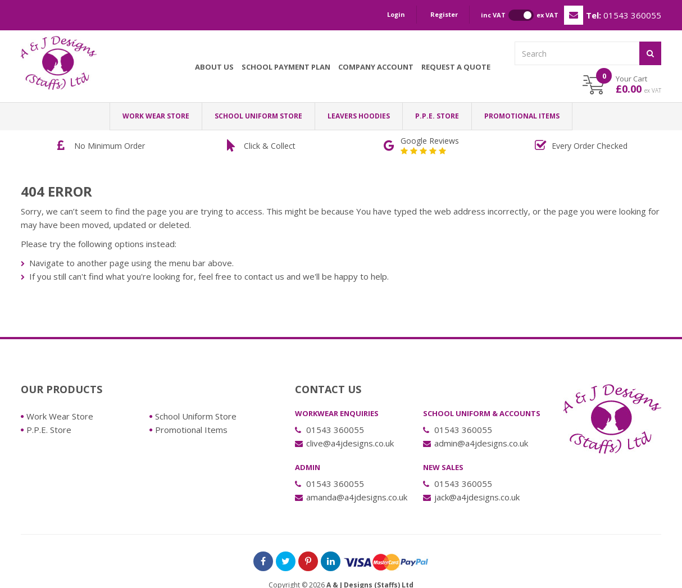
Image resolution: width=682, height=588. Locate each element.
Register (444, 14)
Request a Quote (455, 67)
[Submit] (650, 53)
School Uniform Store (258, 116)
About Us (214, 67)
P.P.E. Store (437, 116)
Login (396, 14)
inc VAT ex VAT (519, 15)
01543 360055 (623, 15)
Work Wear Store (155, 116)
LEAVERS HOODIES (359, 116)
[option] (104, 146)
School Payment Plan (286, 67)
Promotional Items (522, 116)
